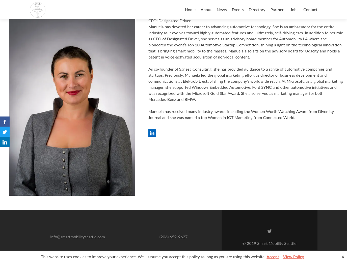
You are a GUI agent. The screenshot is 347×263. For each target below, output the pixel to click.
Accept (272, 256)
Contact (310, 9)
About (206, 9)
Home (190, 9)
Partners (278, 9)
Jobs (294, 9)
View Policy (293, 256)
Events (238, 9)
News (222, 9)
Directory (257, 9)
